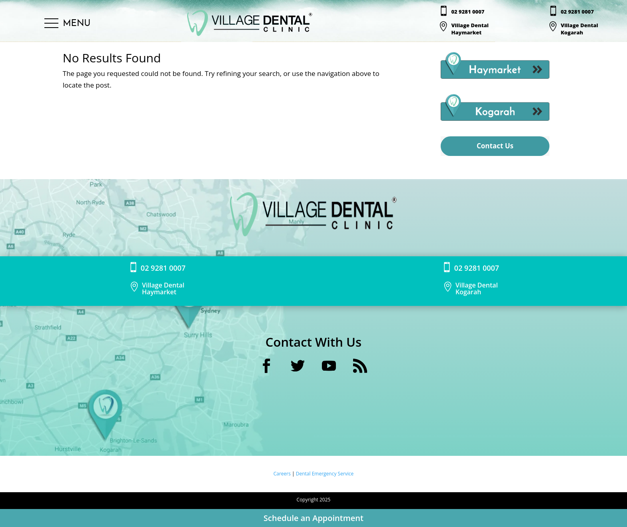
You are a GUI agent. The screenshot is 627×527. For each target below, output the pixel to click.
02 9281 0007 (467, 11)
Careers (283, 473)
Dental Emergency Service (325, 473)
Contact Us (495, 145)
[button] (67, 23)
